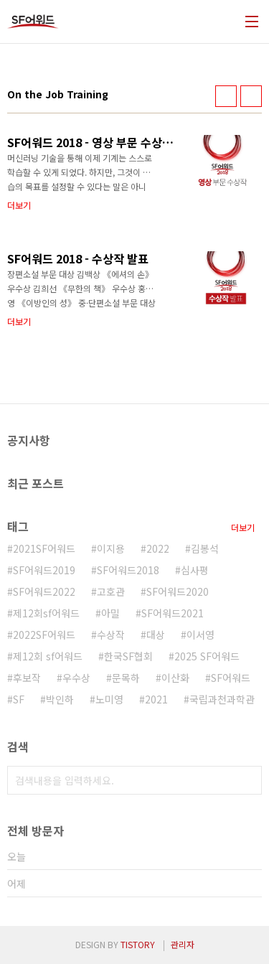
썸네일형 (226, 96)
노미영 (109, 699)
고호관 (111, 591)
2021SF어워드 (44, 548)
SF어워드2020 (177, 591)
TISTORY (138, 944)
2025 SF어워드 (207, 656)
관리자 (182, 944)
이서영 (200, 634)
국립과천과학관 (222, 699)
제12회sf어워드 (46, 613)
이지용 (111, 548)
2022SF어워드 (44, 634)
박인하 (60, 699)
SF (18, 699)
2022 (157, 548)
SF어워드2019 (44, 570)
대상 (155, 634)
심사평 (195, 570)
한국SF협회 (128, 656)
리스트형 (251, 96)
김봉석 (205, 548)
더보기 (243, 527)
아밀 (110, 613)
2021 (156, 699)
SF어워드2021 (172, 613)
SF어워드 (230, 677)
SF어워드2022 (44, 591)
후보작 (27, 677)
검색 (247, 780)
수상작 (111, 634)
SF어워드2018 (128, 570)
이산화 (175, 677)
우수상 (76, 677)
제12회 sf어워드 (47, 656)
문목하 (126, 677)
